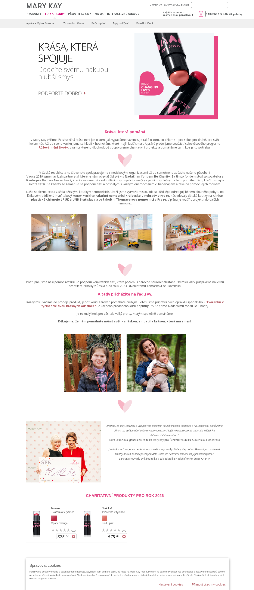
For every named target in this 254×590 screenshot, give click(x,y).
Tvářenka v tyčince (62, 512)
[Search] (209, 5)
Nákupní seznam (217, 14)
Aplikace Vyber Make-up (41, 23)
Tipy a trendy (55, 14)
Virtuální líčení (144, 23)
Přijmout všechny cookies (209, 584)
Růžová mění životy (53, 147)
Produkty (34, 13)
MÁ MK (99, 13)
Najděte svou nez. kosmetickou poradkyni (176, 13)
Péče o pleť (98, 23)
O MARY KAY (155, 4)
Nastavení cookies (170, 584)
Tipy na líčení (120, 23)
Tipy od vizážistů (73, 23)
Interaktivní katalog (123, 13)
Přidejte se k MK (79, 13)
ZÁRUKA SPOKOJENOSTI (176, 4)
